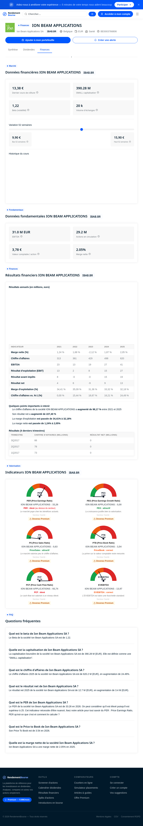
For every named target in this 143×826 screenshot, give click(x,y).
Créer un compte (118, 787)
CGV (116, 816)
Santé (90, 31)
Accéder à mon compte (115, 14)
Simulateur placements (86, 787)
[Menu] (137, 14)
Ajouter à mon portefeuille (38, 40)
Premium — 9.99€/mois (17, 800)
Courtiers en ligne (83, 782)
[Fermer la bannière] (138, 4)
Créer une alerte (105, 40)
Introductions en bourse (50, 802)
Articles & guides (83, 792)
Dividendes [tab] (29, 49)
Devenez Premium (39, 519)
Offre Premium (81, 797)
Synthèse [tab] (13, 49)
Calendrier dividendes (49, 787)
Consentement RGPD (130, 816)
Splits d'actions (46, 797)
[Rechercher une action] (54, 14)
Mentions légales (103, 816)
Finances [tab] (45, 49)
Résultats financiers (48, 792)
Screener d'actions (48, 782)
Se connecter (117, 782)
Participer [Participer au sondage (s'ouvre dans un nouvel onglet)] (124, 4)
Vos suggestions (118, 792)
